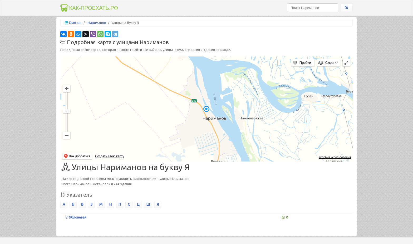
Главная (75, 22)
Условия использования (335, 157)
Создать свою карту (109, 156)
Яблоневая (76, 217)
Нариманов (97, 22)
